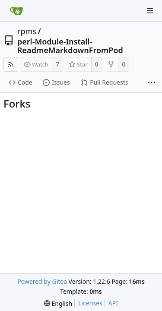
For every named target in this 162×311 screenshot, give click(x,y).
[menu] (58, 303)
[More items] (152, 82)
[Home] (16, 11)
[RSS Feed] (10, 64)
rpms (26, 31)
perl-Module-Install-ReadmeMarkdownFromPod (70, 45)
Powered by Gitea (42, 281)
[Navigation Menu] (150, 11)
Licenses (90, 303)
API (113, 303)
